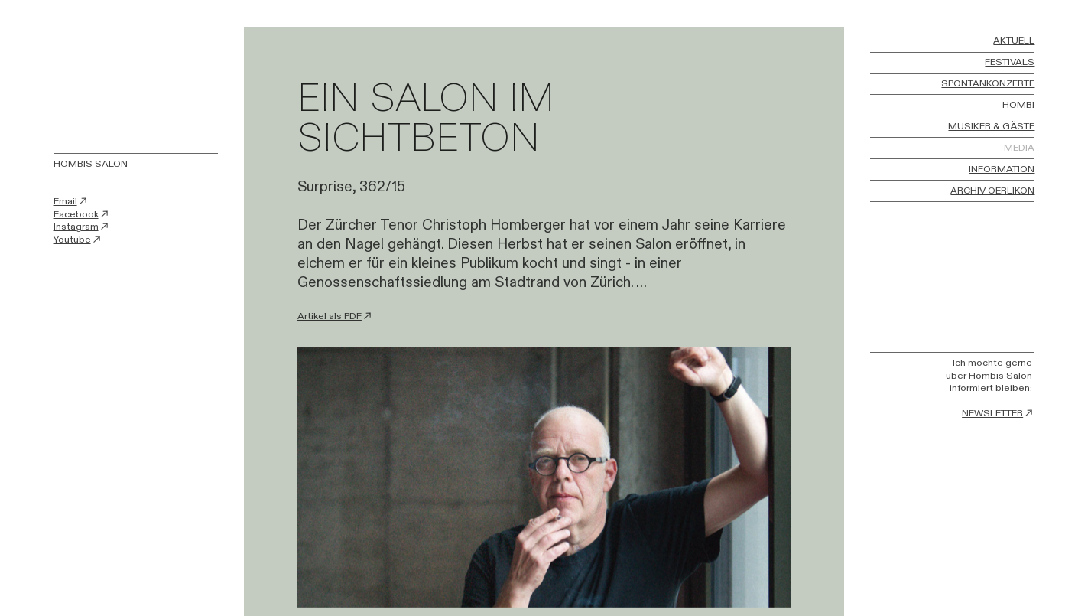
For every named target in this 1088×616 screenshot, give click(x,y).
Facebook (82, 214)
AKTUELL (1013, 40)
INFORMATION (1001, 170)
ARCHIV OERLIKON (992, 191)
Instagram (82, 226)
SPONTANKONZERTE (987, 84)
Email (71, 201)
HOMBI (1018, 105)
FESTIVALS (1009, 63)
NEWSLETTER (998, 413)
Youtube (78, 239)
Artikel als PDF (335, 317)
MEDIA (1019, 148)
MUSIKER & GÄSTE (991, 127)
